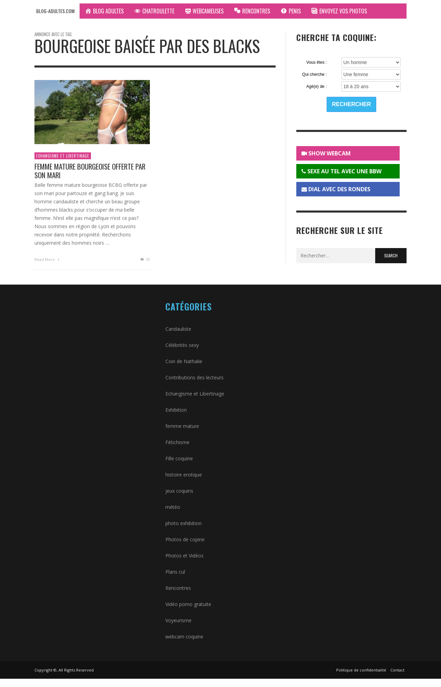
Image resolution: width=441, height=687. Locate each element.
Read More (47, 261)
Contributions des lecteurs (194, 377)
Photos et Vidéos (184, 555)
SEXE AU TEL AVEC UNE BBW (341, 171)
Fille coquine (179, 458)
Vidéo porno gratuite (188, 604)
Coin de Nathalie (183, 361)
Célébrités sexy (182, 345)
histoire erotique (183, 474)
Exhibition (176, 410)
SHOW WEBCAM (326, 153)
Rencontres (178, 588)
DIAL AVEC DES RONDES (335, 189)
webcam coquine (184, 636)
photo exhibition (183, 523)
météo (172, 507)
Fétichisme (177, 442)
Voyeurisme (178, 620)
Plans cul (175, 571)
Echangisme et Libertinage (62, 157)
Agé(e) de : (316, 86)
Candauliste (178, 329)
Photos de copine (185, 539)
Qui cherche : (314, 74)
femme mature (182, 426)
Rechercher (351, 104)
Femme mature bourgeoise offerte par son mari (89, 172)
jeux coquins (179, 491)
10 (145, 261)
